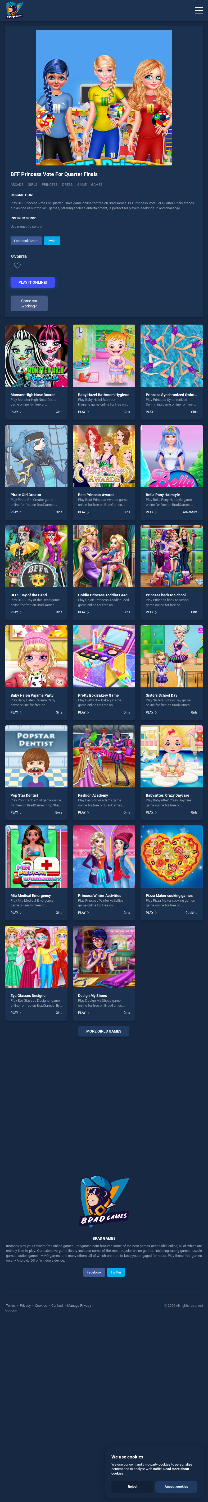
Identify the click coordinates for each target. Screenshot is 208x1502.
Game (82, 185)
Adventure (190, 512)
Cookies (41, 1306)
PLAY (14, 412)
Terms (11, 1306)
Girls (32, 185)
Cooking (191, 913)
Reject (132, 1487)
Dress (67, 185)
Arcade (17, 185)
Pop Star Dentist (24, 795)
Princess (50, 185)
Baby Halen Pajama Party (32, 695)
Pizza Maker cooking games (169, 895)
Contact (57, 1306)
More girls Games (103, 1031)
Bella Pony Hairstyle (163, 495)
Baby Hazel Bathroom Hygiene (103, 395)
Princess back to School (166, 595)
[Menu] (199, 10)
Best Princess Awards (96, 495)
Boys (58, 812)
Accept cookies (176, 1487)
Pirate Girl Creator (26, 495)
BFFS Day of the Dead (29, 595)
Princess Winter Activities (99, 895)
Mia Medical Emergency (31, 895)
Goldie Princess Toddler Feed (103, 595)
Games (96, 185)
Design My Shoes (92, 996)
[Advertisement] (104, 1099)
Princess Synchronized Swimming (174, 395)
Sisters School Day (161, 695)
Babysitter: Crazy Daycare (167, 795)
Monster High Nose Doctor (33, 395)
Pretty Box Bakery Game (98, 695)
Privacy (25, 1306)
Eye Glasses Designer (29, 996)
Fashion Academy (93, 795)
